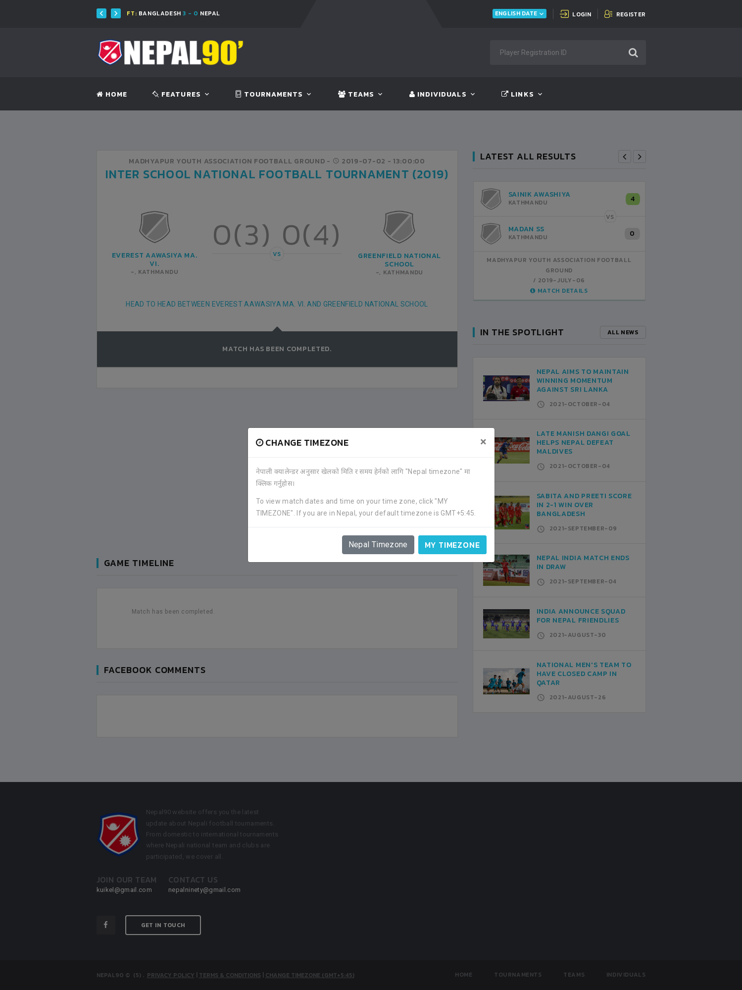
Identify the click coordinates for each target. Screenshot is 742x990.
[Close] (483, 442)
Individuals (438, 94)
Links (517, 94)
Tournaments (269, 94)
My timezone (452, 545)
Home (112, 94)
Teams (356, 94)
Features (176, 94)
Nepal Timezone (378, 544)
